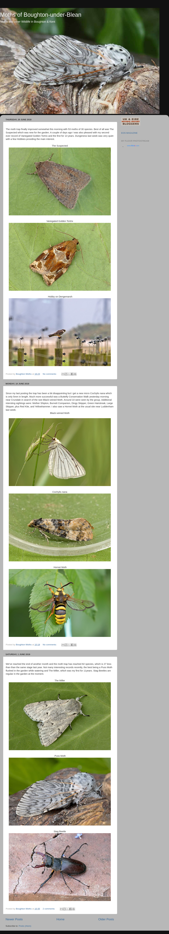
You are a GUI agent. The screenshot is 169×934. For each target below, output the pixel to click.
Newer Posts (14, 919)
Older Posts (106, 919)
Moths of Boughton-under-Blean (40, 14)
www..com (133, 146)
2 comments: (49, 909)
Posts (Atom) (25, 926)
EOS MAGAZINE (129, 133)
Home (60, 919)
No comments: (50, 374)
